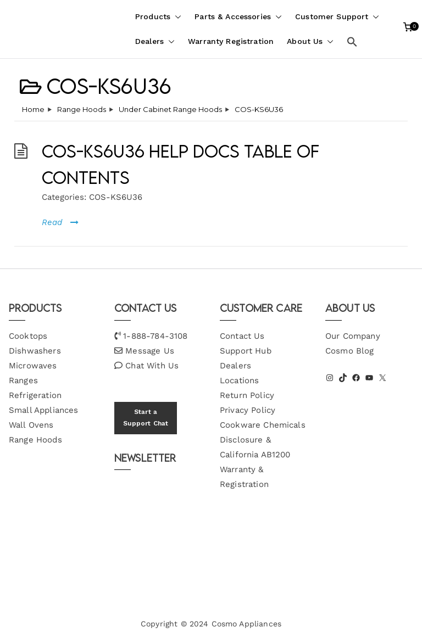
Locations (239, 380)
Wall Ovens (31, 425)
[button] (175, 17)
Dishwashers (35, 351)
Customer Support (337, 17)
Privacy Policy (247, 410)
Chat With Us (152, 366)
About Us (310, 41)
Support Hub (245, 351)
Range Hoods (35, 440)
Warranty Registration (231, 41)
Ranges (23, 380)
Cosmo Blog (349, 351)
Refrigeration (35, 395)
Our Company (352, 336)
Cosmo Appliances (246, 623)
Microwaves (33, 366)
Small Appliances (43, 410)
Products (158, 17)
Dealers (155, 41)
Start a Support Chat (146, 418)
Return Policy (247, 395)
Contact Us (242, 336)
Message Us (149, 351)
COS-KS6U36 (115, 197)
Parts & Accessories (238, 17)
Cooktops (28, 336)
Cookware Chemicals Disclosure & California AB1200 (263, 440)
